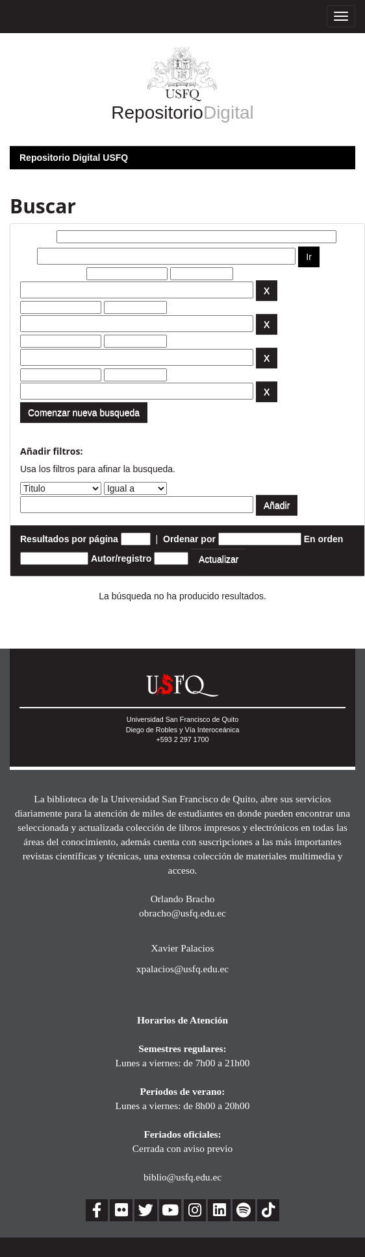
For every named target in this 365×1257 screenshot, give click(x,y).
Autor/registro (121, 558)
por (27, 256)
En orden (324, 539)
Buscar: (37, 237)
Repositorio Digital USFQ (73, 157)
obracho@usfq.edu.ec (182, 912)
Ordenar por (189, 539)
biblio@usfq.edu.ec (182, 1176)
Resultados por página (69, 539)
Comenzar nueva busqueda (84, 412)
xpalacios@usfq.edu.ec (182, 968)
